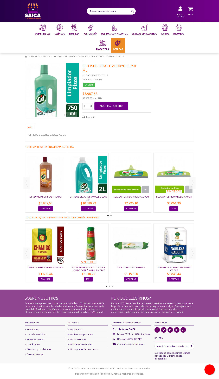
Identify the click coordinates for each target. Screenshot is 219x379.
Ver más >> (99, 311)
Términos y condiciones (39, 349)
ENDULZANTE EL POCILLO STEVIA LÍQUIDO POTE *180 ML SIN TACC (88, 269)
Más (30, 126)
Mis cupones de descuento (84, 349)
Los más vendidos (36, 334)
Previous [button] (26, 183)
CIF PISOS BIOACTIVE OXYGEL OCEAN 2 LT (88, 198)
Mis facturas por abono (82, 334)
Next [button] (192, 183)
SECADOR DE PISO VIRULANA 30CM (131, 196)
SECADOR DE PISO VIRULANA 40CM (174, 196)
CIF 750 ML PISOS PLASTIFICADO (45, 196)
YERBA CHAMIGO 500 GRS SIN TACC (45, 267)
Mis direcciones (78, 339)
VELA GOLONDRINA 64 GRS (131, 267)
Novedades (33, 329)
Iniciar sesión (180, 15)
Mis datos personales (81, 344)
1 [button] (108, 215)
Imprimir (90, 117)
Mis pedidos (76, 329)
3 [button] (112, 286)
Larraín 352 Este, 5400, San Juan (133, 334)
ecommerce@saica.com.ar (130, 343)
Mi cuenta (73, 322)
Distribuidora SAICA (124, 329)
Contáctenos (33, 344)
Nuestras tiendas (36, 339)
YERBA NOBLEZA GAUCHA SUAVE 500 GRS (174, 269)
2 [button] (111, 215)
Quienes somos (35, 354)
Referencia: (87, 79)
